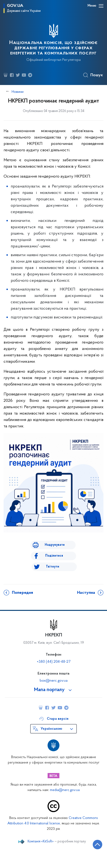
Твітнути (52, 566)
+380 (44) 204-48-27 (53, 662)
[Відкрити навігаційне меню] (101, 6)
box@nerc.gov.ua (54, 681)
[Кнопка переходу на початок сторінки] (97, 844)
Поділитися (54, 556)
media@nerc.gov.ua (65, 790)
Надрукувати (55, 545)
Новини (18, 92)
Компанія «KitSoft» (41, 841)
